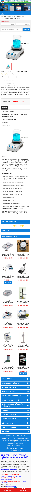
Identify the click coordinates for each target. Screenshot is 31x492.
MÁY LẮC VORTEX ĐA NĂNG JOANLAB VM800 (23, 325)
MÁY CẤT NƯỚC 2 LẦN (8, 438)
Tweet (12, 77)
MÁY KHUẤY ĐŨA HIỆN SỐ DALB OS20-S (23, 346)
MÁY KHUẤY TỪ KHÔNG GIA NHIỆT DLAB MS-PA (8, 303)
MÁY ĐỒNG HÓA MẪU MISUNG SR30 (23, 302)
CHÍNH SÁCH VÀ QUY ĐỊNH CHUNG (15, 448)
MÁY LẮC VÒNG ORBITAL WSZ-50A (8, 324)
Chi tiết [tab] (4, 108)
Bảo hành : (8, 85)
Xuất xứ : (8, 83)
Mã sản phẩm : (7, 80)
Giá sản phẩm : (7, 101)
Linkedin (20, 77)
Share (4, 77)
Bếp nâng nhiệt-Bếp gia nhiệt (15, 443)
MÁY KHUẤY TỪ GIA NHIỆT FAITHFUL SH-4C (8, 277)
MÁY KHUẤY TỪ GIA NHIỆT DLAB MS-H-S (8, 254)
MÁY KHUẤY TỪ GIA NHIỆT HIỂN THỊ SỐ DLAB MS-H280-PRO (23, 255)
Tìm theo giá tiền (5, 21)
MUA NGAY (8, 282)
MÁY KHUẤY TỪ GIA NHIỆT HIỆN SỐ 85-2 (23, 368)
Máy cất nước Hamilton (23, 438)
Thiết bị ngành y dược (15, 450)
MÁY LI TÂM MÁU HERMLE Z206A (8, 345)
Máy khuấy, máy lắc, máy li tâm (15, 445)
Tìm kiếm (26, 29)
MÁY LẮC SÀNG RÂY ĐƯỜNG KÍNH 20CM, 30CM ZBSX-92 (8, 369)
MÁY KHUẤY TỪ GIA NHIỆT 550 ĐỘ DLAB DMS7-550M (23, 277)
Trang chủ (8, 435)
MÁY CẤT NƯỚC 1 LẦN (19, 435)
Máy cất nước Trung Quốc (22, 440)
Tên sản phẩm (4, 27)
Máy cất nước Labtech (8, 440)
